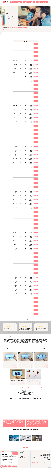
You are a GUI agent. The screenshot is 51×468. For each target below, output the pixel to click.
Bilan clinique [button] (29, 4)
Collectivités (48, 458)
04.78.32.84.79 (32, 340)
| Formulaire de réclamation (34, 458)
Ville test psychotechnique (46, 454)
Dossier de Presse (47, 463)
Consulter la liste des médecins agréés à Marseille (25, 429)
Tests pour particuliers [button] (16, 4)
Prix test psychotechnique (46, 453)
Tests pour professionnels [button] (23, 4)
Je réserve (35, 56)
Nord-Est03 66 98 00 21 (19, 2)
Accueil (12, 4)
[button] (0, 327)
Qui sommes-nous (47, 460)
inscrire (13, 340)
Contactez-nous (48, 459)
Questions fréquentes (47, 462)
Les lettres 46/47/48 (47, 457)
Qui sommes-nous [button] (34, 4)
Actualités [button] (39, 4)
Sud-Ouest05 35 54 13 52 (32, 2)
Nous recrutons (48, 461)
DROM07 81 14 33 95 (45, 2)
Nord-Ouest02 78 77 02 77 (13, 2)
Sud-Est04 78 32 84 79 (39, 2)
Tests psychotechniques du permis (45, 452)
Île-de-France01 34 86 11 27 (26, 2)
